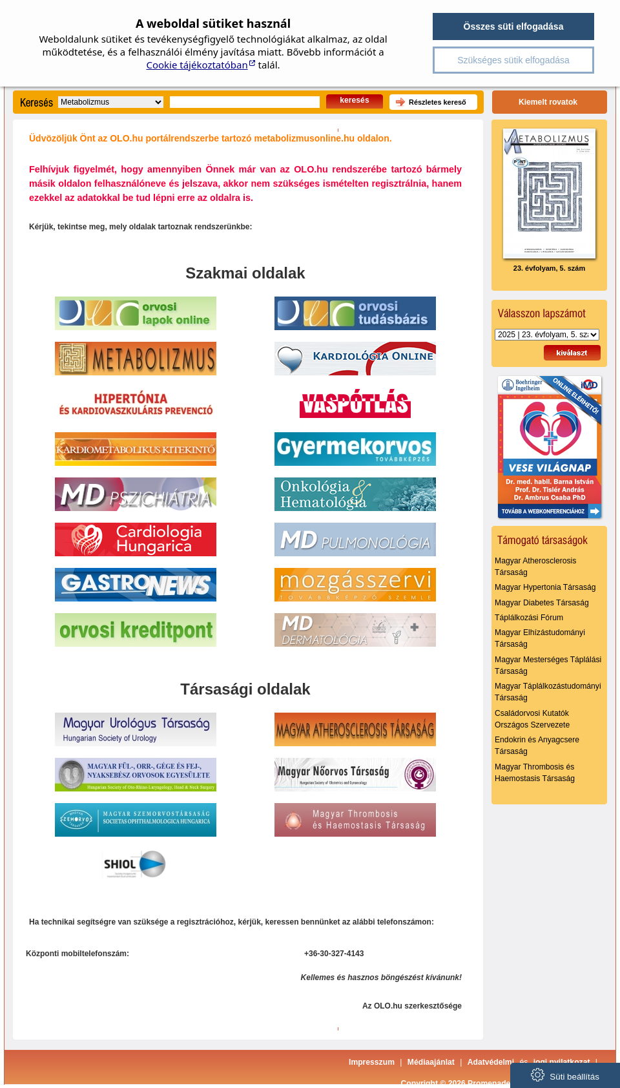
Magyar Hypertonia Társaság (545, 587)
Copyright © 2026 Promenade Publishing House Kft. (497, 1083)
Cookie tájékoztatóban (196, 64)
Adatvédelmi (491, 1062)
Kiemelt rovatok (548, 102)
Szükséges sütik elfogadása (513, 60)
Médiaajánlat (431, 1062)
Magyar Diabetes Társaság (542, 602)
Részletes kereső (437, 102)
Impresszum (372, 1062)
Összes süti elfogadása (514, 26)
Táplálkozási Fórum (529, 617)
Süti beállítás (565, 1075)
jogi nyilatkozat (561, 1062)
